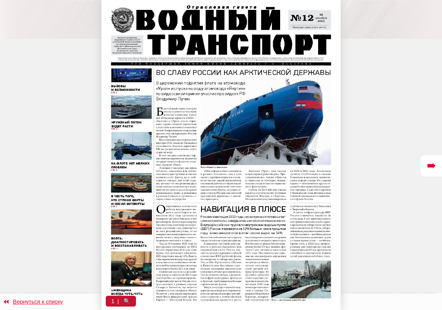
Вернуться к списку (38, 301)
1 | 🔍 (121, 301)
